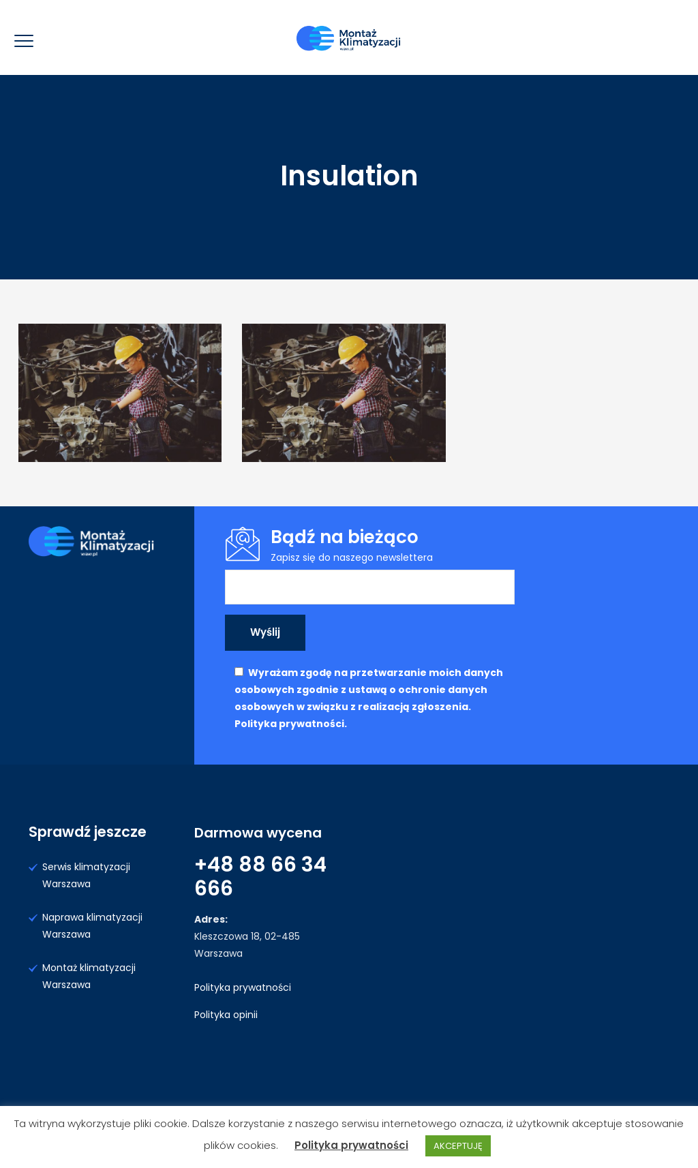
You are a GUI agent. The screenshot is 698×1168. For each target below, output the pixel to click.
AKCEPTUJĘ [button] (458, 1145)
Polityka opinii (226, 1014)
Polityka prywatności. (290, 724)
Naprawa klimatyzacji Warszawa (92, 925)
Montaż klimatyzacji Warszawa (89, 976)
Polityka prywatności (242, 987)
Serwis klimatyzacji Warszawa (86, 875)
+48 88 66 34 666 (260, 876)
